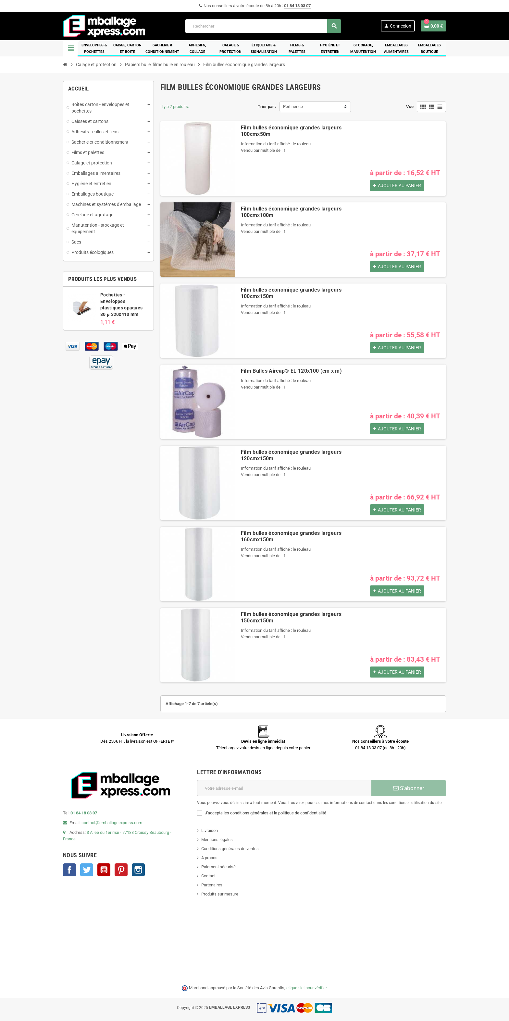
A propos (209, 857)
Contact (208, 875)
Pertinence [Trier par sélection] (293, 106)
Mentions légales (217, 839)
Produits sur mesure (219, 894)
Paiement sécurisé (218, 866)
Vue (410, 106)
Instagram (138, 869)
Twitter (86, 869)
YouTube (103, 869)
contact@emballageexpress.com (111, 822)
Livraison (209, 830)
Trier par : (267, 106)
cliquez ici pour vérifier (306, 987)
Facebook (69, 869)
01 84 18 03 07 (297, 5)
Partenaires (211, 885)
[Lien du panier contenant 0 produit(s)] (433, 25)
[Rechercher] (263, 26)
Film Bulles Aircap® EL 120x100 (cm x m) (291, 371)
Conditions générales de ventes (230, 848)
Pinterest (121, 869)
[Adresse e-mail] (284, 788)
